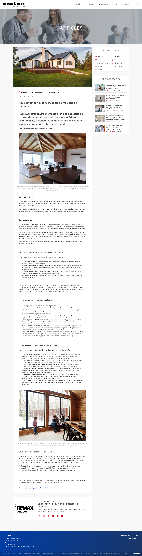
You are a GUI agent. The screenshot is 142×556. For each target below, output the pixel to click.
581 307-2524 (11, 544)
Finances (116, 57)
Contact (127, 4)
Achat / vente (101, 63)
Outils (115, 4)
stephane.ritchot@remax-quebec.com (22, 546)
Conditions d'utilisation (95, 553)
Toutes (99, 57)
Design (23, 92)
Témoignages (103, 4)
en (138, 4)
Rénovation (117, 63)
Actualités (100, 66)
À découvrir (101, 60)
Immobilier (117, 60)
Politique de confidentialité (78, 553)
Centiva (136, 553)
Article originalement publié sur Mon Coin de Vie (35, 488)
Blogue (90, 4)
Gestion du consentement (112, 553)
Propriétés (78, 4)
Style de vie (117, 66)
